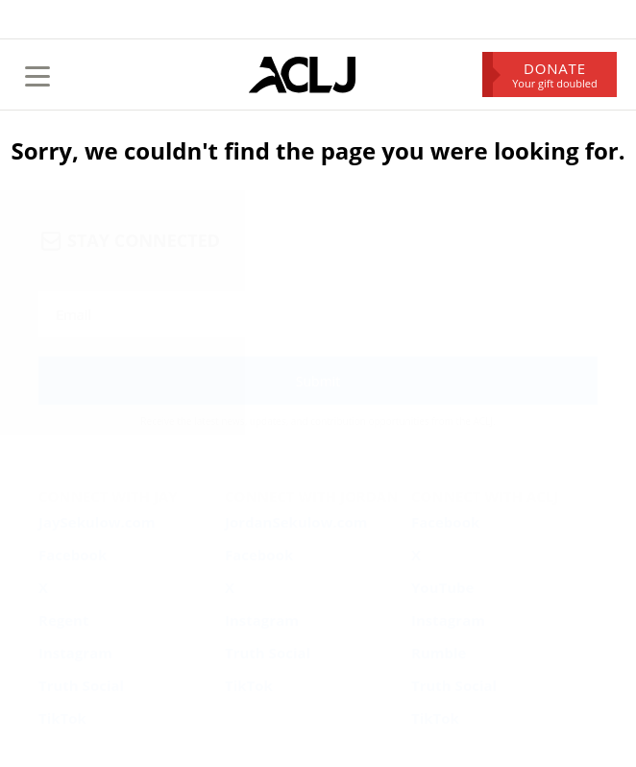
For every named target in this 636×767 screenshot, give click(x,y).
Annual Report (560, 543)
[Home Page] (302, 75)
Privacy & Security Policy (467, 543)
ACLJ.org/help (97, 608)
